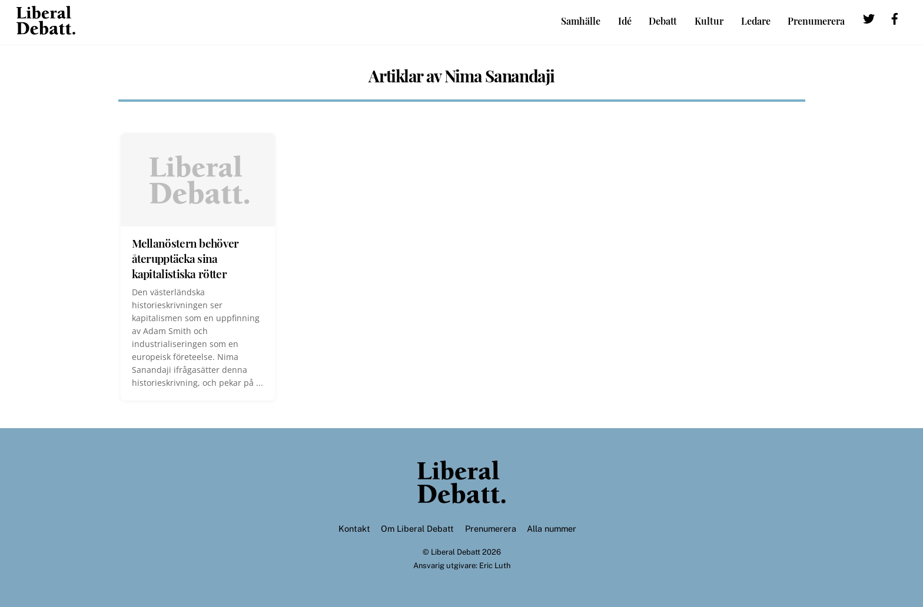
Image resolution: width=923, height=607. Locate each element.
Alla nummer (551, 528)
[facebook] (895, 20)
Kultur (709, 21)
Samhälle (580, 21)
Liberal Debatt (455, 552)
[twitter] (869, 20)
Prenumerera (816, 21)
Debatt (663, 21)
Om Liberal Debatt (417, 528)
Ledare (756, 21)
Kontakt (354, 528)
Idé (625, 21)
